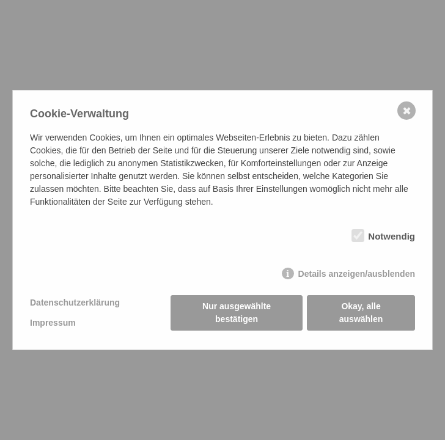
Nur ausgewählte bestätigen (236, 312)
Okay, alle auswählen (361, 312)
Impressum (53, 323)
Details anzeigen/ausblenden (356, 274)
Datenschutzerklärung (75, 302)
